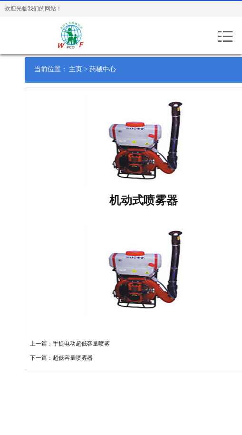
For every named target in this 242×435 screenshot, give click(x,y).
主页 (83, 69)
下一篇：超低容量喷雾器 (69, 358)
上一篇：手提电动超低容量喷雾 (77, 343)
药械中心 (110, 69)
